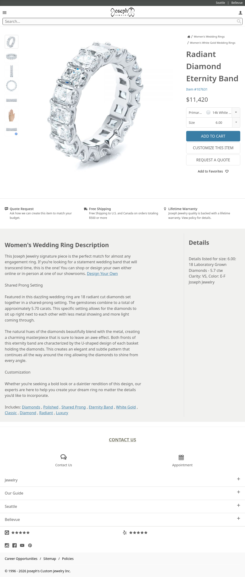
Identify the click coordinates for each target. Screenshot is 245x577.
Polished (50, 407)
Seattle (122, 506)
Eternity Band (101, 407)
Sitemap (49, 558)
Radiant (46, 412)
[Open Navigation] (4, 12)
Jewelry (122, 480)
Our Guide (122, 493)
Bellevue (122, 519)
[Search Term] (122, 21)
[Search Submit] (239, 21)
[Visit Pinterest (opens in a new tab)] (31, 545)
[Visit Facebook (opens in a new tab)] (15, 545)
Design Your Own (102, 273)
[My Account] (240, 12)
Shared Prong (73, 407)
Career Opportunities (21, 558)
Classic (11, 412)
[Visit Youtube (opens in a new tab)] (23, 545)
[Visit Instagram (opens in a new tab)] (8, 545)
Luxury (62, 412)
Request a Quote (213, 160)
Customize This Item (213, 147)
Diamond (28, 412)
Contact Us (122, 439)
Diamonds (31, 407)
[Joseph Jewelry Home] (188, 36)
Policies (68, 558)
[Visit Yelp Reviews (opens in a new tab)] (181, 532)
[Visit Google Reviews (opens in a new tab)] (64, 532)
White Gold (126, 407)
